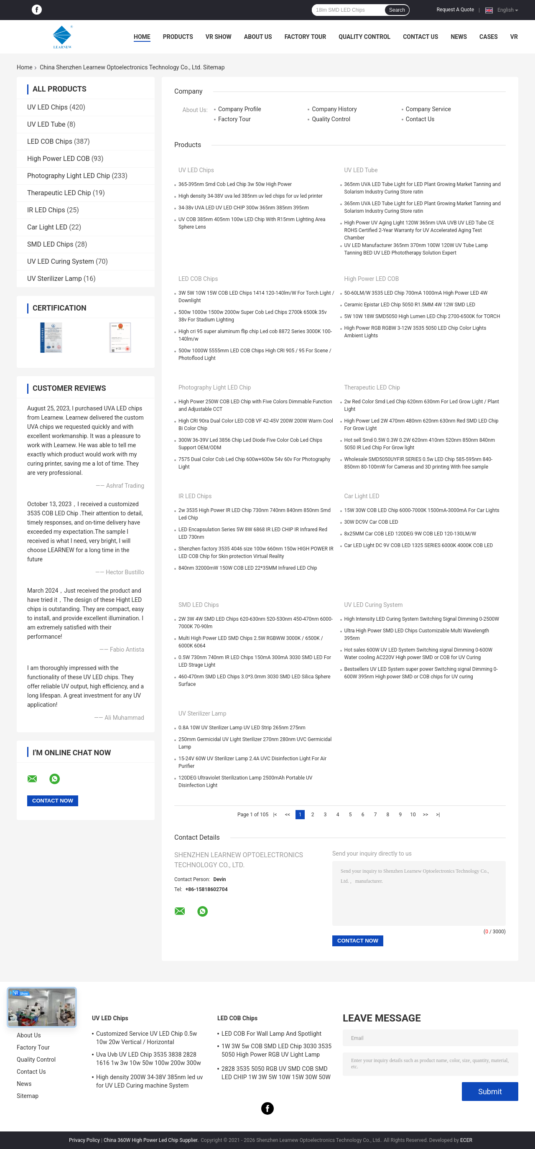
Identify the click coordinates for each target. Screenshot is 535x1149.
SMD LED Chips (50, 244)
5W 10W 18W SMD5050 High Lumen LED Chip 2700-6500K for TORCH (422, 316)
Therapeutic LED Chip (59, 193)
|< (275, 815)
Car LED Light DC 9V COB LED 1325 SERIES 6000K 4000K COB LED (418, 545)
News (459, 36)
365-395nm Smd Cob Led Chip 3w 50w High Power (235, 184)
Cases (488, 36)
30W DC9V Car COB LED (371, 522)
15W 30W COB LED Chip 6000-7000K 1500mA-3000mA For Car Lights (421, 510)
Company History (334, 109)
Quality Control (364, 36)
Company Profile (239, 109)
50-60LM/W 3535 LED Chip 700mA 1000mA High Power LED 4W (416, 293)
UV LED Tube (46, 124)
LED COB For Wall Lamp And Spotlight (271, 1033)
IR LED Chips (46, 210)
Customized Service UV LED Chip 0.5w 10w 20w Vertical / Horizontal (146, 1037)
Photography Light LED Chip (68, 176)
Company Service (428, 109)
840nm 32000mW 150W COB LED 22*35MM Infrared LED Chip (247, 568)
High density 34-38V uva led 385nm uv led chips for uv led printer (250, 196)
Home (142, 36)
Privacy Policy (84, 1140)
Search (397, 10)
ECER (466, 1140)
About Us (258, 36)
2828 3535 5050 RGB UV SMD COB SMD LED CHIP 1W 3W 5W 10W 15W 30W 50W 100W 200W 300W (276, 1074)
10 (413, 815)
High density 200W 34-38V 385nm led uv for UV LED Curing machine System (149, 1081)
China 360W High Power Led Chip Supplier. (152, 1140)
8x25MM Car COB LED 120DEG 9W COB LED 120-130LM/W (410, 534)
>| (438, 815)
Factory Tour (305, 36)
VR (514, 36)
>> (425, 815)
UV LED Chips (47, 107)
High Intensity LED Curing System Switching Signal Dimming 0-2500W (421, 619)
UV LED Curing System (60, 261)
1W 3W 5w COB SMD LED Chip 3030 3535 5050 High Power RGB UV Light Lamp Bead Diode (276, 1051)
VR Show (219, 36)
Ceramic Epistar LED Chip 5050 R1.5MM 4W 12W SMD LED (410, 305)
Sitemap (27, 1096)
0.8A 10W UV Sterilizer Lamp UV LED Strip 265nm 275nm (242, 728)
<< (287, 815)
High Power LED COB (58, 159)
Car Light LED (47, 227)
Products (178, 36)
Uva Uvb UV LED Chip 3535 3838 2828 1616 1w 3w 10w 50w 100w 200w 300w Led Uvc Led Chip (148, 1060)
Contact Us (420, 36)
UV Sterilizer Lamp (54, 279)
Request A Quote (455, 10)
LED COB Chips (49, 141)
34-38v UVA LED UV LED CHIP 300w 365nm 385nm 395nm (243, 208)
